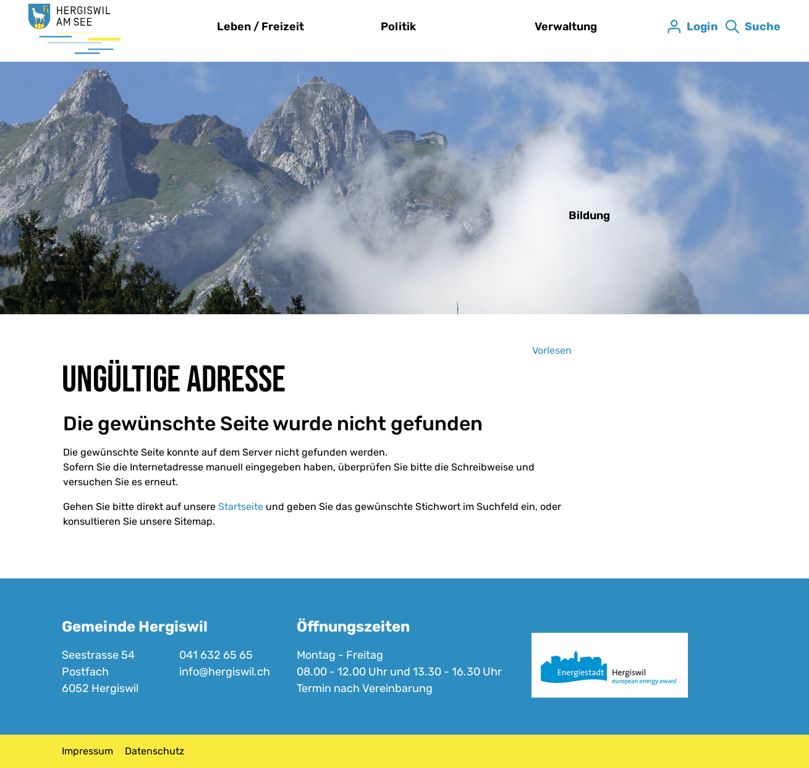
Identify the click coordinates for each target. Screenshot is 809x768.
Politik (398, 26)
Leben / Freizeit (260, 26)
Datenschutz (154, 751)
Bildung (589, 215)
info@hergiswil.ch (224, 671)
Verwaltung (566, 26)
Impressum (87, 751)
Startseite (240, 506)
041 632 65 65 (216, 655)
